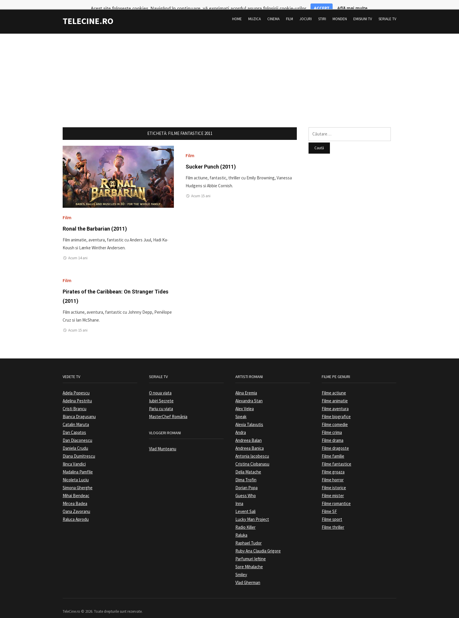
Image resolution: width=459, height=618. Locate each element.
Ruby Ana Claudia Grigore (258, 543)
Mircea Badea (75, 496)
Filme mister (333, 488)
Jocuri (305, 11)
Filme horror (333, 472)
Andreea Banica (249, 440)
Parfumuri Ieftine (250, 551)
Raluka (241, 527)
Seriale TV (387, 11)
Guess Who (245, 488)
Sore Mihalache (249, 559)
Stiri (322, 11)
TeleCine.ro (88, 13)
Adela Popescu (76, 385)
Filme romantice (336, 496)
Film (289, 11)
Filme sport (332, 511)
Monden (340, 11)
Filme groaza (333, 464)
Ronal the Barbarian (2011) (95, 221)
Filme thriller (333, 519)
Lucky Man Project (252, 511)
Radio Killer (245, 519)
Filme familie (333, 448)
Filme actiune (334, 385)
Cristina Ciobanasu (252, 456)
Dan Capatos (74, 425)
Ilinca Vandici (74, 456)
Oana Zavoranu (76, 504)
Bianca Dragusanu (79, 409)
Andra (240, 425)
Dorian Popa (246, 480)
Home (237, 11)
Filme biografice (336, 409)
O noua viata (160, 385)
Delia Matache (248, 464)
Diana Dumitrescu (79, 448)
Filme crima (332, 425)
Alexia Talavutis (249, 417)
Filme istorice (334, 480)
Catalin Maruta (76, 417)
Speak (240, 409)
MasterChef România (168, 409)
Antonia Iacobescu (252, 448)
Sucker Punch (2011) (211, 159)
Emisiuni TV (362, 11)
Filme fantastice (336, 456)
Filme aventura (335, 401)
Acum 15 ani (200, 188)
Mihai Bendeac (76, 488)
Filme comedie (335, 417)
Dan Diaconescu (77, 432)
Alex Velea (244, 401)
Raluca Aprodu (76, 511)
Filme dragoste (335, 440)
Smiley (241, 567)
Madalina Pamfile (78, 464)
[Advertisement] (229, 67)
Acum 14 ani (78, 250)
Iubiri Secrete (161, 393)
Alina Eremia (246, 385)
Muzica (254, 11)
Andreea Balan (248, 432)
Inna (239, 496)
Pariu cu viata (161, 401)
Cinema (273, 11)
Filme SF (329, 504)
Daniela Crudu (75, 440)
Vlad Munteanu (162, 441)
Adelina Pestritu (77, 393)
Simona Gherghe (78, 480)
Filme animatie (335, 393)
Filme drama (332, 432)
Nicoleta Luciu (76, 472)
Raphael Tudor (248, 535)
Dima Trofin (245, 472)
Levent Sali (245, 504)
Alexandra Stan (249, 393)
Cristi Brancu (74, 401)
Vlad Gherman (247, 575)
